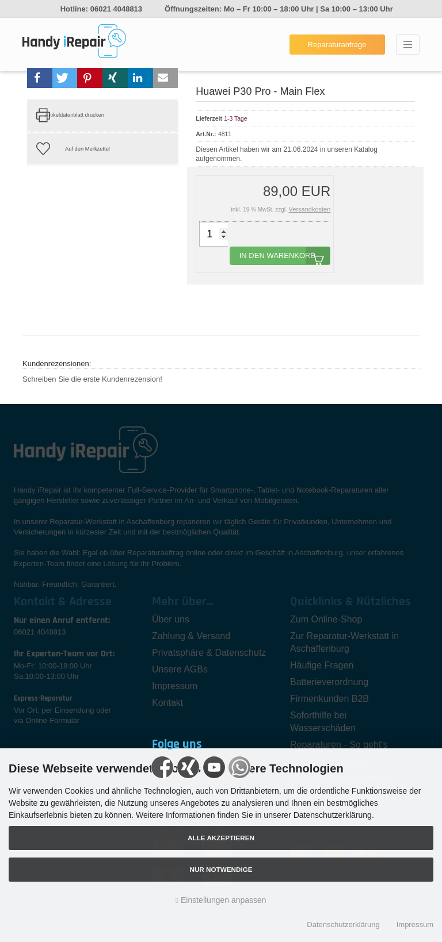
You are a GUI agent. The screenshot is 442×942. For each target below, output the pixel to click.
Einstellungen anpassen (221, 900)
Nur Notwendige (220, 869)
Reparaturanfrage (337, 44)
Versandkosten (310, 209)
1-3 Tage (235, 119)
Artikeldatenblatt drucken (74, 115)
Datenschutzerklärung (343, 924)
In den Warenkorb (284, 255)
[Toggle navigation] (408, 44)
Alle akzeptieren (221, 837)
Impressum (415, 924)
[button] (39, 78)
